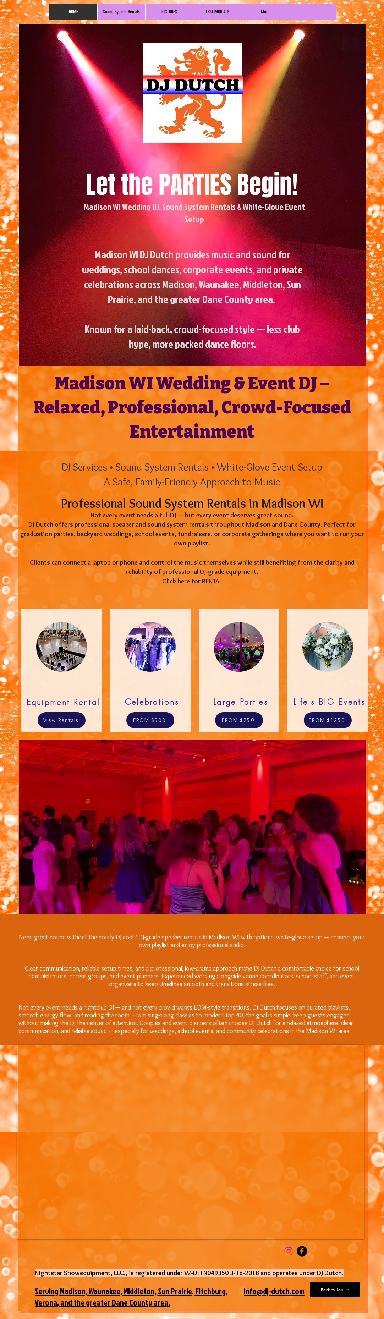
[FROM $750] (239, 720)
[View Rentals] (62, 720)
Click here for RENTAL (192, 581)
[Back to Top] (335, 1289)
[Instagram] (288, 1251)
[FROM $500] (150, 720)
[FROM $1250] (328, 720)
